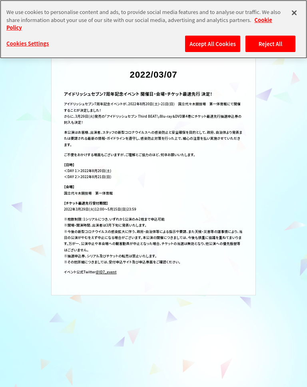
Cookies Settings (27, 43)
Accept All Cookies (212, 44)
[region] (153, 29)
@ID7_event (106, 271)
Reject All (271, 44)
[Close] (294, 13)
